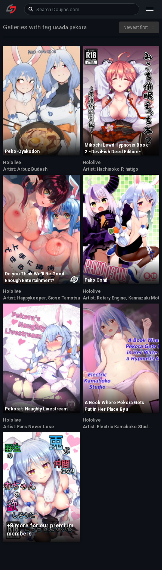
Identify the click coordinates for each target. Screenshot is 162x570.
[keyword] (82, 9)
